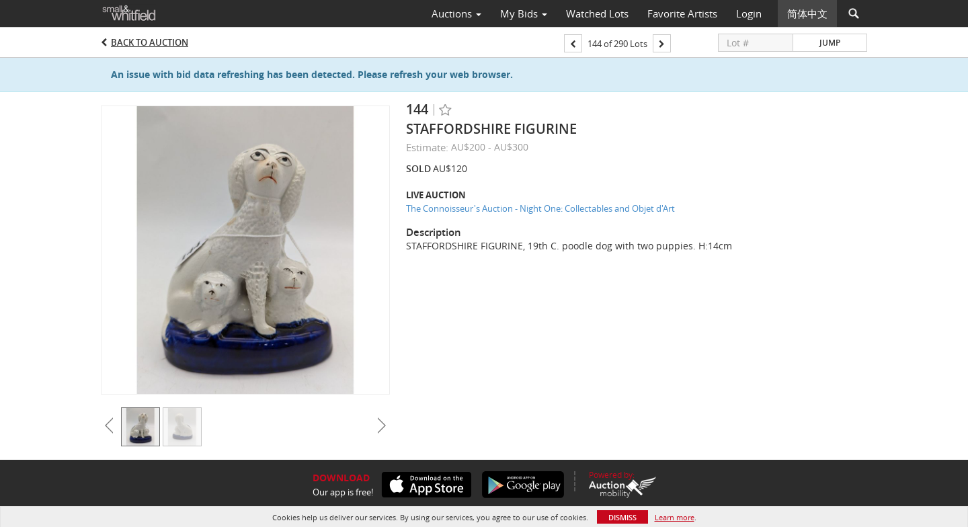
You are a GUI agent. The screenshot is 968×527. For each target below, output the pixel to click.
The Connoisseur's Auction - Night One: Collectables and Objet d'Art (540, 208)
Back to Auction (149, 42)
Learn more (674, 517)
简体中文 (807, 13)
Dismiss (622, 517)
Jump (829, 42)
